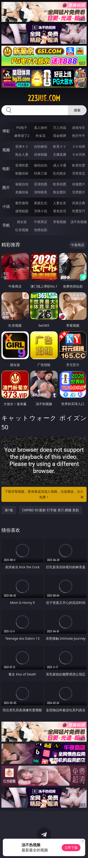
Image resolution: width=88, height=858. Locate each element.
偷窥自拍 (21, 184)
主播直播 (59, 154)
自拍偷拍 (40, 146)
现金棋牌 (59, 135)
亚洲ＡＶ (21, 146)
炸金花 (41, 135)
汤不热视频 (78, 222)
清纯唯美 (40, 192)
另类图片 (78, 192)
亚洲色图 (40, 184)
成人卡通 (59, 165)
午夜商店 (40, 222)
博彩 (6, 131)
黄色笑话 (59, 211)
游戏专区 (78, 127)
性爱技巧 (78, 211)
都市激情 (21, 203)
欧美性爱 (78, 165)
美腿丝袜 (21, 192)
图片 (6, 187)
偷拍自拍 (40, 165)
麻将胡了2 (21, 135)
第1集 (9, 510)
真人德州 (40, 127)
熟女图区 (59, 192)
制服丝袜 (21, 173)
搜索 (77, 110)
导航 (6, 225)
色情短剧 (40, 230)
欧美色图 (59, 184)
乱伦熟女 (59, 173)
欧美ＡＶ (59, 146)
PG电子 (21, 127)
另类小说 (40, 211)
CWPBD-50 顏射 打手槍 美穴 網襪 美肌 (50, 510)
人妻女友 (59, 203)
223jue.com (44, 98)
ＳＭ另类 (78, 154)
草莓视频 (59, 222)
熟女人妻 (21, 154)
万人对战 (59, 127)
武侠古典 (78, 203)
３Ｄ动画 (78, 146)
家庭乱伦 (40, 203)
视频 (6, 149)
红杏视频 (21, 230)
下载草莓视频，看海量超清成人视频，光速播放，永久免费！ (44, 494)
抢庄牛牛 (78, 135)
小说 (6, 206)
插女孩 (22, 222)
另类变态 (78, 173)
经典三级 (40, 173)
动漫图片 (78, 184)
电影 (6, 168)
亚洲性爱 (21, 165)
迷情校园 (21, 211)
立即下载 (71, 847)
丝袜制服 (40, 154)
